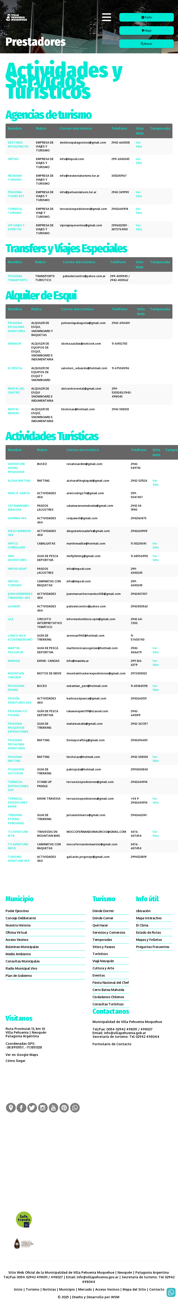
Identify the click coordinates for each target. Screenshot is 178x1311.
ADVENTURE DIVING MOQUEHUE (16, 468)
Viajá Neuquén (103, 961)
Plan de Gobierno (19, 976)
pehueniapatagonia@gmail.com (83, 323)
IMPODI (13, 159)
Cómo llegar (15, 1061)
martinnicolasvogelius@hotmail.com (92, 648)
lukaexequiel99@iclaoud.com (87, 711)
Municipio (67, 1289)
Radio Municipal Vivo (21, 968)
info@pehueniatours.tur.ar (78, 192)
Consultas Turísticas (107, 1004)
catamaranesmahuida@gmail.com (90, 505)
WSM (115, 1297)
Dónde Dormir (103, 911)
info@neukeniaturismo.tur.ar (79, 175)
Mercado (85, 1289)
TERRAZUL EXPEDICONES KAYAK (18, 802)
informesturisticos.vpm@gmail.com (91, 619)
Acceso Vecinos (17, 940)
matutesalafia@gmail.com (84, 723)
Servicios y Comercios (108, 932)
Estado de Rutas (148, 932)
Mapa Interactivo (149, 918)
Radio (146, 17)
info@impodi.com (72, 159)
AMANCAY (14, 343)
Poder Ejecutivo (17, 911)
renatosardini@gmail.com (84, 464)
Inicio (18, 1289)
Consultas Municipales (23, 961)
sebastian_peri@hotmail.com (87, 686)
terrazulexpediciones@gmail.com (83, 209)
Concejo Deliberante (21, 918)
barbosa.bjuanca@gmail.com (86, 698)
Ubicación (143, 911)
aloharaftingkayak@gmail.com (88, 480)
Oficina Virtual (16, 932)
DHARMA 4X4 (17, 518)
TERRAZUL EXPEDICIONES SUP (18, 786)
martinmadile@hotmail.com (86, 543)
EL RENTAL (15, 368)
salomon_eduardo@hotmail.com (84, 368)
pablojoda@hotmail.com (84, 769)
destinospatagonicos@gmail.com (83, 142)
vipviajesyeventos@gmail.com (81, 225)
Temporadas (102, 940)
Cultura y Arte (103, 968)
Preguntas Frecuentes (152, 947)
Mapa (146, 30)
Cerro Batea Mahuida (108, 990)
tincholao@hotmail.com (78, 409)
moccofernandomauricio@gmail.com (92, 844)
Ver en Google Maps (22, 1055)
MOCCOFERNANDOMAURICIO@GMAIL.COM (96, 831)
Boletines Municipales (22, 947)
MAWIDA (14, 661)
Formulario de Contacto (111, 1044)
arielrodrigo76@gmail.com (85, 493)
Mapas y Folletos (149, 940)
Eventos (98, 975)
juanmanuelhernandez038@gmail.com (94, 594)
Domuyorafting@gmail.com (86, 740)
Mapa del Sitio (134, 1289)
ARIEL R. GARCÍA (19, 493)
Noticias (49, 1289)
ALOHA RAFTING (19, 480)
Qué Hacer (100, 925)
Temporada (160, 128)
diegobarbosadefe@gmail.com (88, 531)
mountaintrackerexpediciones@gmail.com (96, 673)
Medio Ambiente (18, 954)
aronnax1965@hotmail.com (85, 635)
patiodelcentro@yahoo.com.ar (84, 276)
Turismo (32, 1289)
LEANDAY (14, 606)
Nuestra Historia (18, 925)
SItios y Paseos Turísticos (103, 950)
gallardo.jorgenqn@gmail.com (88, 857)
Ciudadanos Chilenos (108, 997)
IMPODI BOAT (17, 569)
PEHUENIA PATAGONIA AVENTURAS (16, 327)
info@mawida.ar (78, 661)
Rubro (41, 128)
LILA (10, 619)
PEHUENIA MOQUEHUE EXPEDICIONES (18, 727)
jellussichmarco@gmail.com (86, 815)
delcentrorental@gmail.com (81, 388)
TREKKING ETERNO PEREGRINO (16, 819)
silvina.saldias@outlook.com (81, 343)
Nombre (15, 128)
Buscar (146, 43)
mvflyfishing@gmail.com (83, 556)
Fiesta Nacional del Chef (110, 982)
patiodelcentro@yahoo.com (86, 606)
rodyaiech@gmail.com (82, 518)
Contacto (156, 1289)
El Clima (142, 925)
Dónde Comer (102, 918)
